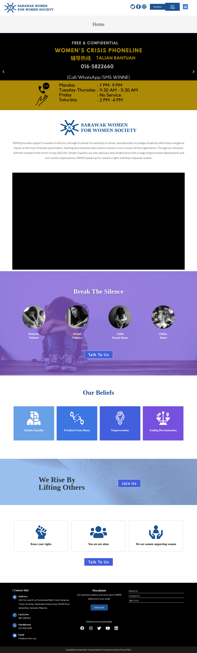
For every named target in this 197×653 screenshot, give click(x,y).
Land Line (23, 614)
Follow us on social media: (99, 621)
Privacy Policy (125, 650)
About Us (133, 591)
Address (22, 596)
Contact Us (134, 595)
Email (21, 634)
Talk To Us (134, 600)
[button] (157, 7)
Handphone (24, 624)
